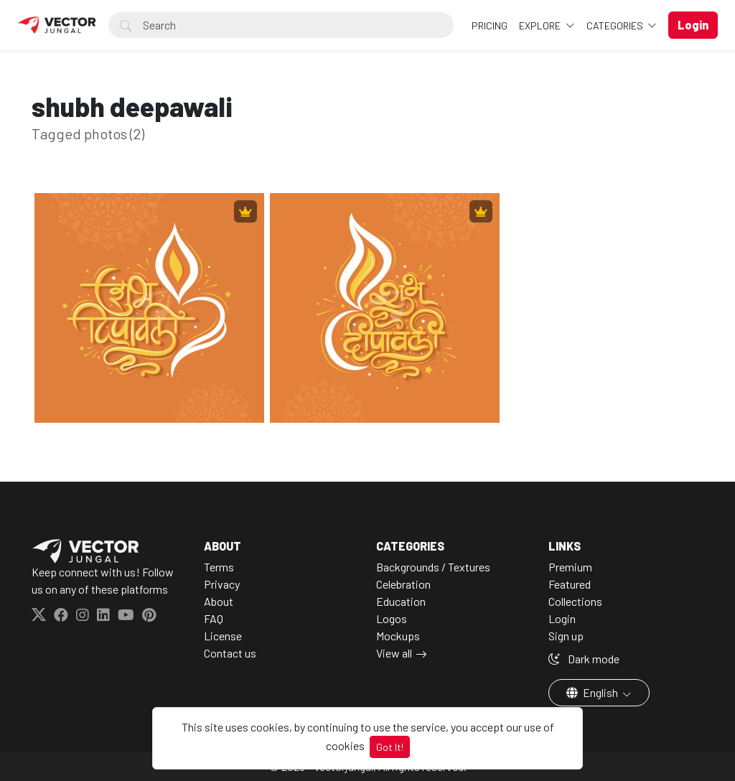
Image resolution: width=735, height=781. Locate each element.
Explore (541, 25)
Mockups (398, 635)
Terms (219, 567)
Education (401, 601)
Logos (391, 618)
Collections (575, 601)
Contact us (230, 653)
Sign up (566, 635)
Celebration (403, 584)
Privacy (222, 584)
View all (394, 653)
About (218, 601)
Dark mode (583, 658)
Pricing (489, 25)
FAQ (213, 618)
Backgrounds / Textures (433, 567)
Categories (615, 25)
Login (562, 618)
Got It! (389, 747)
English (593, 692)
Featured (569, 584)
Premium (570, 567)
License (223, 635)
